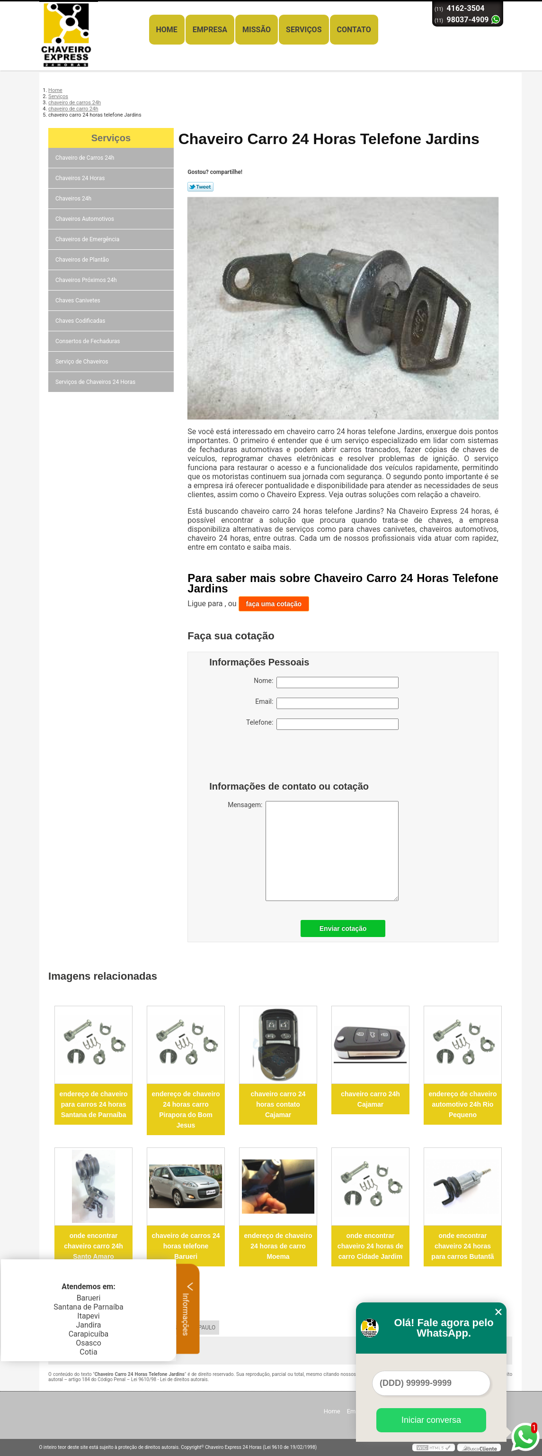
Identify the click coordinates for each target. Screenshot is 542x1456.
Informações (188, 1309)
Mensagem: (313, 851)
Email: (327, 703)
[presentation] (269, 757)
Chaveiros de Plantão (82, 259)
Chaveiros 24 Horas (80, 178)
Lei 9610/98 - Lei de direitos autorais (169, 1379)
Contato (354, 29)
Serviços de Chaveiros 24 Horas (96, 382)
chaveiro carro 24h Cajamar (370, 1099)
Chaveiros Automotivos (85, 219)
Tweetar (200, 186)
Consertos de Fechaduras (88, 341)
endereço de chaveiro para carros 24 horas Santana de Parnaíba (94, 1104)
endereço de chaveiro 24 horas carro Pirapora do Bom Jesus (186, 1109)
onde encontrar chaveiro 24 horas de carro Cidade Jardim (370, 1246)
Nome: (326, 682)
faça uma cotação (274, 604)
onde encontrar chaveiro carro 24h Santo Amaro (93, 1246)
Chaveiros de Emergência (88, 239)
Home (167, 29)
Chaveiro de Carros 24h (85, 158)
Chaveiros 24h (74, 198)
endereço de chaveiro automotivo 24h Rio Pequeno (462, 1104)
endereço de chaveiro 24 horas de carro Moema (278, 1246)
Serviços (303, 29)
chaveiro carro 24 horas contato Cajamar (278, 1104)
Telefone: (322, 724)
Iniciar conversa (431, 1420)
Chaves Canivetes (78, 300)
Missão (256, 29)
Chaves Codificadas (81, 321)
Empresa (210, 29)
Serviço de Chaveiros (82, 361)
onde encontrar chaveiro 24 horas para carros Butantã (462, 1246)
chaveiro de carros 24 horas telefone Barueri (186, 1246)
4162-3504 (466, 8)
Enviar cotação (343, 928)
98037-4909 (468, 19)
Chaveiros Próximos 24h (86, 280)
